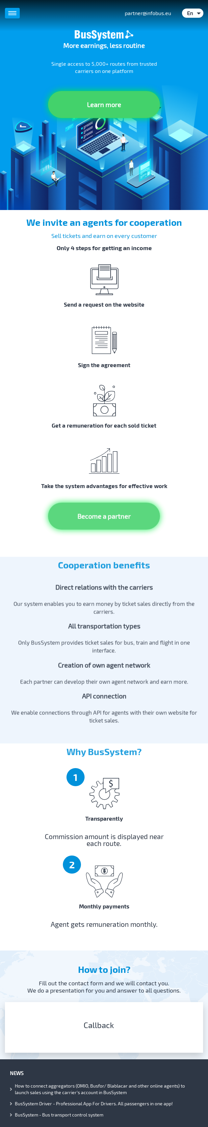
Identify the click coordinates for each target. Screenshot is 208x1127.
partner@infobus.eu (148, 13)
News (16, 1073)
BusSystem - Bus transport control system (59, 1114)
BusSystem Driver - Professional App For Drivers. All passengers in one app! (94, 1103)
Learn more (104, 104)
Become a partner (104, 508)
